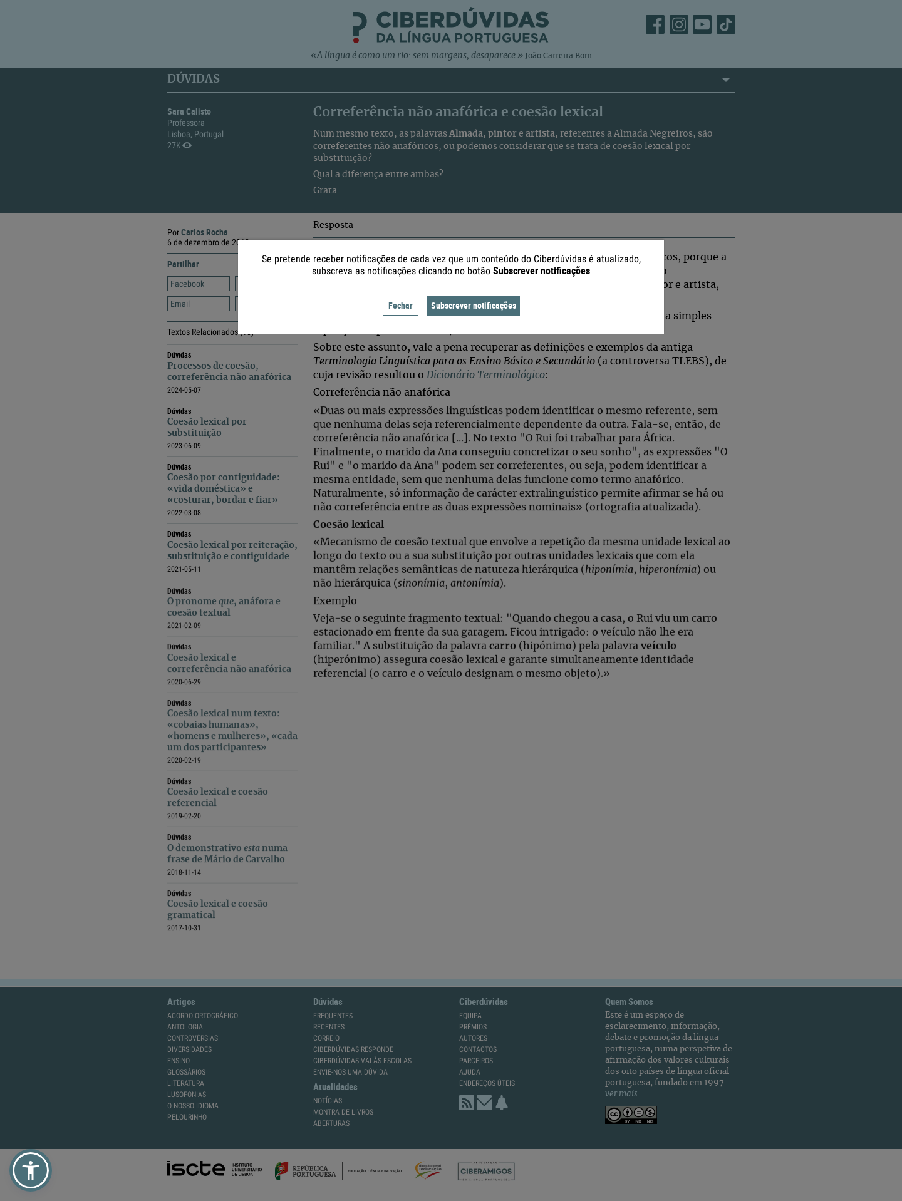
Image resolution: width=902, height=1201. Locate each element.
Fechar (400, 305)
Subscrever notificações (473, 305)
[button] (31, 1170)
